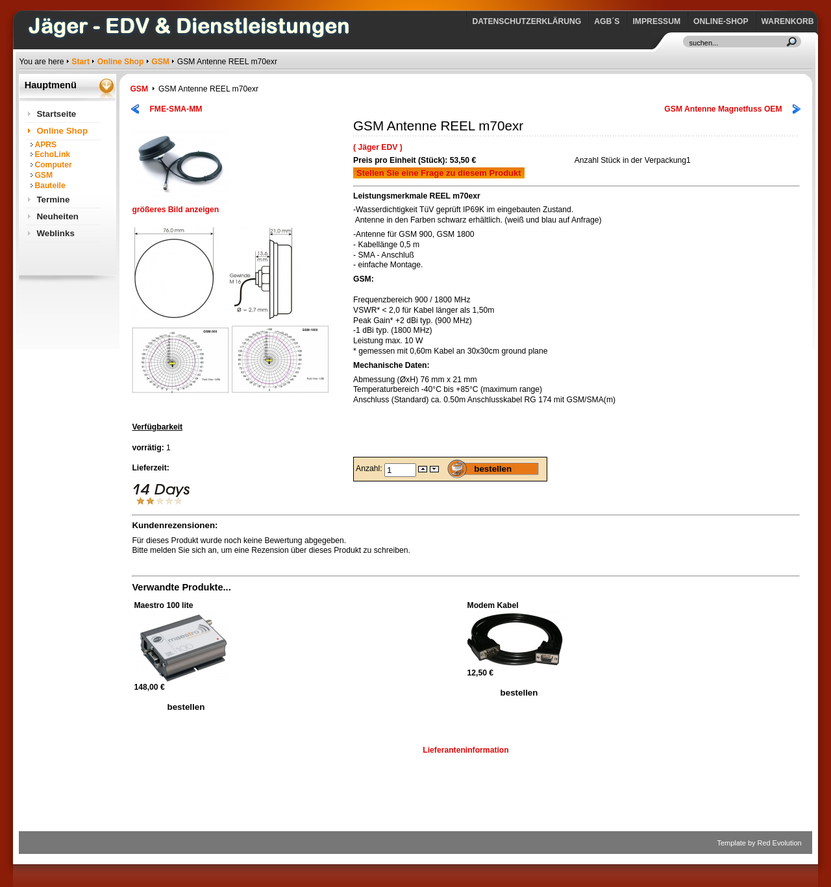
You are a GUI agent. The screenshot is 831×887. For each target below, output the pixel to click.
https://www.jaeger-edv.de (21, 3)
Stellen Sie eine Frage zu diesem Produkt (438, 173)
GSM (160, 61)
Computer (52, 164)
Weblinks (55, 233)
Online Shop (120, 61)
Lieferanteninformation (465, 750)
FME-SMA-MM (175, 109)
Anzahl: (370, 468)
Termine (52, 199)
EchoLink (52, 154)
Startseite (56, 114)
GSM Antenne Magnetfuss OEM (723, 109)
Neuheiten (57, 216)
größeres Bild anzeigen (180, 206)
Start (80, 61)
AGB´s (606, 21)
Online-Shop (720, 21)
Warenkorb (788, 21)
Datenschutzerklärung (526, 21)
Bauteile (49, 185)
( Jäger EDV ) (378, 147)
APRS (45, 144)
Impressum (656, 21)
